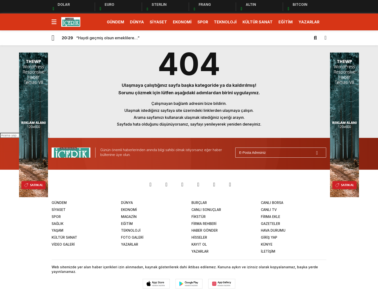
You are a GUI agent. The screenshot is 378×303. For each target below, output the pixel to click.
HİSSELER (199, 237)
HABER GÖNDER (204, 230)
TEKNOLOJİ (225, 22)
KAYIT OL (199, 244)
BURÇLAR (199, 203)
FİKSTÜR (198, 217)
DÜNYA (137, 22)
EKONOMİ (182, 22)
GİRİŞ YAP (269, 237)
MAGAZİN (129, 217)
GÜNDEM (115, 22)
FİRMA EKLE (270, 217)
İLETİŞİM (268, 251)
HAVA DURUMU (273, 230)
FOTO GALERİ (132, 237)
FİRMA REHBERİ (203, 224)
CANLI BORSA (272, 203)
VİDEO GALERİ (63, 244)
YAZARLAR (308, 22)
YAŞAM (57, 230)
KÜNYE (266, 244)
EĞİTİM (285, 22)
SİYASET (158, 22)
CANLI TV (269, 210)
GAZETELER (270, 224)
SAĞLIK (57, 224)
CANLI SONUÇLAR (206, 210)
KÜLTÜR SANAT (258, 22)
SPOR (202, 22)
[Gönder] (320, 153)
